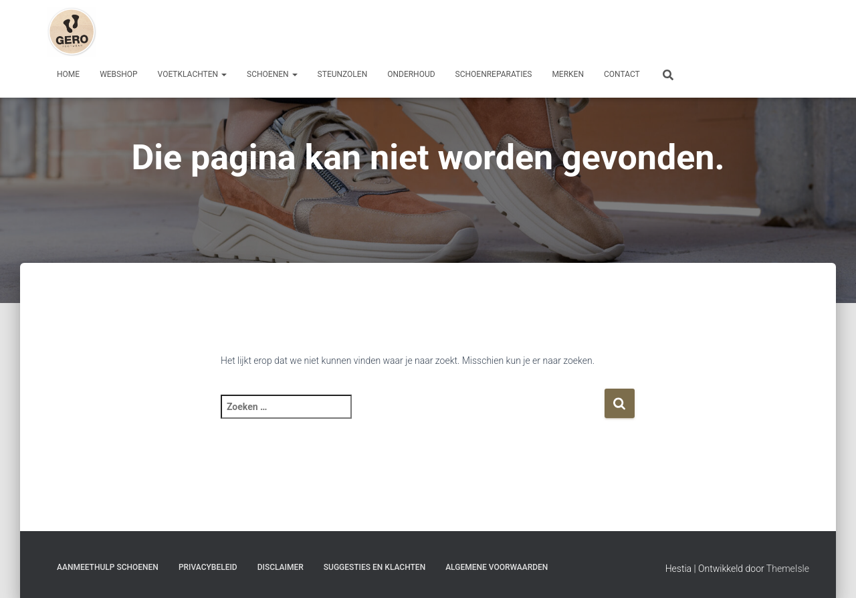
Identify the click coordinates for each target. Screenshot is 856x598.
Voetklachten (192, 74)
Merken (568, 74)
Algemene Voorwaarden (496, 567)
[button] (223, 74)
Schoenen (272, 74)
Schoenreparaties (493, 74)
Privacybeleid (208, 567)
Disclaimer (280, 567)
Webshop (118, 74)
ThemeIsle (787, 568)
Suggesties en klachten (374, 567)
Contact (622, 74)
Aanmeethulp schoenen (107, 567)
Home (68, 74)
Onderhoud (411, 74)
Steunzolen (343, 74)
